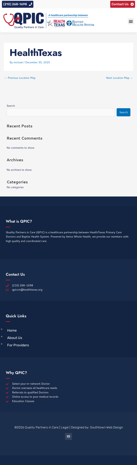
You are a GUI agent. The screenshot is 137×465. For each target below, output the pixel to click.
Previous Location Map (20, 78)
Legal (65, 427)
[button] (131, 21)
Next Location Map (119, 78)
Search (11, 105)
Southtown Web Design (106, 427)
